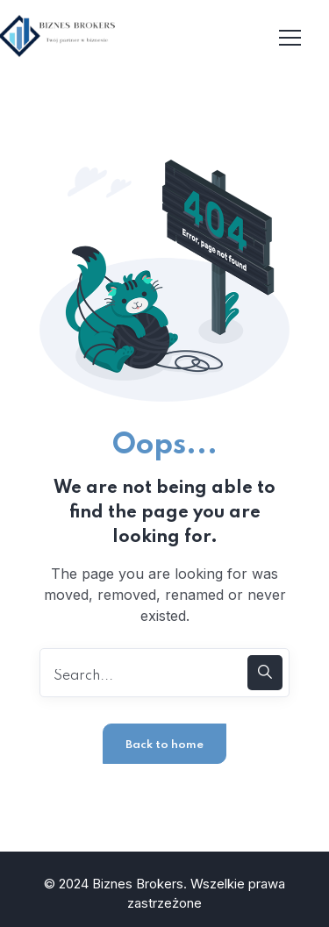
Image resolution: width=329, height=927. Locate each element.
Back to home (164, 745)
